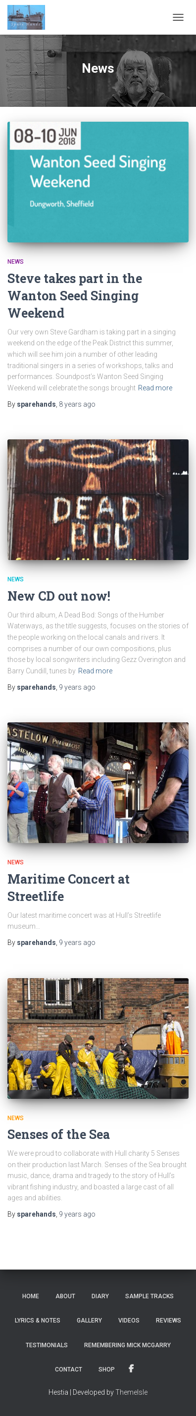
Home (30, 1296)
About (65, 1296)
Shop (106, 1369)
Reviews (168, 1320)
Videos (129, 1320)
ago (77, 404)
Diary (100, 1296)
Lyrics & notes (37, 1320)
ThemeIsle (131, 1392)
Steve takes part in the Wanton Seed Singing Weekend (74, 295)
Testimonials (47, 1345)
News (15, 261)
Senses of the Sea (58, 1134)
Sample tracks (149, 1296)
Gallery (89, 1320)
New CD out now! (58, 596)
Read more (155, 388)
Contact (68, 1369)
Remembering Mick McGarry (127, 1345)
